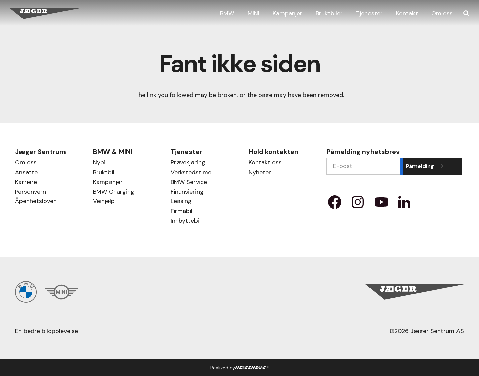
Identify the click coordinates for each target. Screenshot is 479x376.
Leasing (181, 202)
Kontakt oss (265, 163)
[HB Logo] (252, 367)
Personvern (30, 192)
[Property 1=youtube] (381, 204)
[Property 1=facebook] (334, 204)
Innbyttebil (186, 221)
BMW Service (189, 183)
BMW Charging (113, 192)
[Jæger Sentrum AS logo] (46, 14)
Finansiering (187, 192)
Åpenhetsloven (36, 202)
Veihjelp (104, 202)
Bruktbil (103, 173)
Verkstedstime (191, 173)
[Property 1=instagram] (358, 204)
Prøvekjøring (188, 163)
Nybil (100, 163)
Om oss (26, 163)
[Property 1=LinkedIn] (404, 204)
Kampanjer (108, 183)
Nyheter (260, 173)
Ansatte (26, 173)
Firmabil (181, 212)
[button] (466, 13)
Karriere (26, 183)
